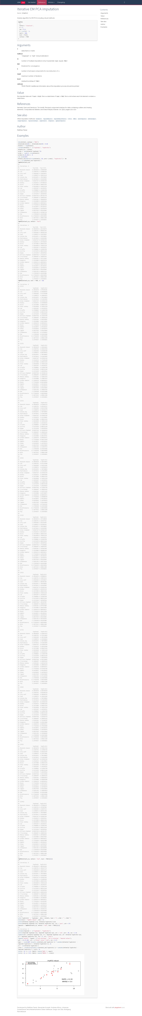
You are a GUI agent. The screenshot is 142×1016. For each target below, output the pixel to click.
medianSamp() (92, 118)
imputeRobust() (47, 118)
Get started (32, 2)
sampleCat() (43, 120)
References (104, 19)
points (20, 921)
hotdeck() (39, 118)
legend (20, 938)
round (25, 942)
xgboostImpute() (61, 120)
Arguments (104, 13)
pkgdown (118, 1007)
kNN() (75, 118)
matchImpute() (82, 118)
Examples (104, 27)
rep (25, 153)
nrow (31, 153)
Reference (41, 2)
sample (27, 158)
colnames (21, 147)
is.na (23, 160)
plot (19, 918)
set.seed (21, 156)
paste (39, 951)
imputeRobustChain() (60, 118)
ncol (23, 31)
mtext (20, 919)
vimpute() (51, 120)
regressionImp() (33, 120)
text (19, 951)
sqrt (29, 947)
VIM (18, 2)
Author (103, 24)
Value (102, 16)
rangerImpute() (22, 120)
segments (21, 934)
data (19, 142)
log (26, 145)
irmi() (70, 118)
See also (103, 21)
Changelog (61, 2)
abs (25, 151)
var (23, 945)
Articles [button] (51, 2)
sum (33, 942)
